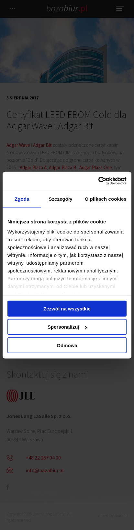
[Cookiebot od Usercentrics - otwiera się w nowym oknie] (98, 181)
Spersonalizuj (67, 327)
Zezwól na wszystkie (67, 308)
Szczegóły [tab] (60, 198)
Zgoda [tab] (22, 198)
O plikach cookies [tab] (106, 198)
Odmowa (67, 345)
